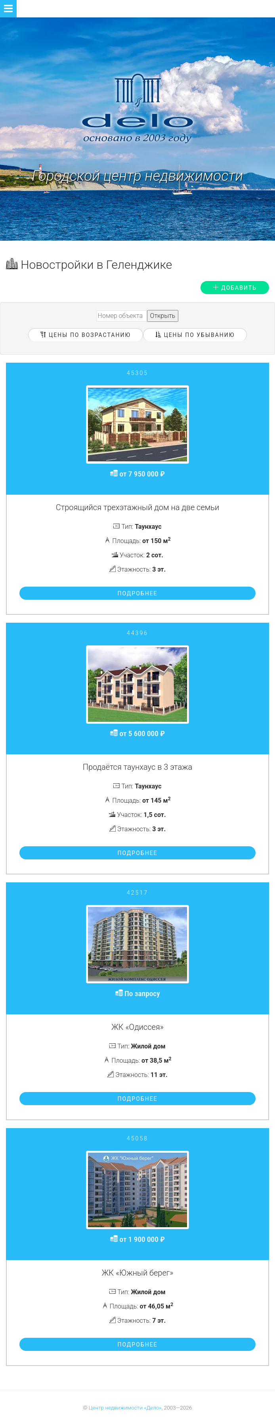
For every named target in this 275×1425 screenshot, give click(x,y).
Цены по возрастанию (85, 335)
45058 (137, 1138)
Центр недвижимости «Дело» (125, 1407)
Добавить (235, 288)
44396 (137, 633)
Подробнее (137, 593)
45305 (137, 373)
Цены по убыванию (195, 335)
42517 (137, 892)
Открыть (163, 315)
